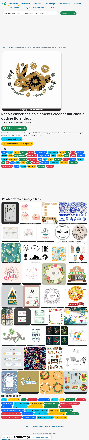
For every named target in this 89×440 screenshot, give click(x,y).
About (54, 427)
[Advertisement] (44, 32)
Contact (61, 427)
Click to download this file (14, 128)
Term (41, 427)
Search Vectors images (12, 13)
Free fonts (38, 3)
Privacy (47, 427)
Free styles (26, 8)
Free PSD (50, 8)
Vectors (11, 48)
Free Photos (25, 3)
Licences (34, 427)
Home (4, 48)
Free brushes (14, 8)
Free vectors (13, 3)
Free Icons (77, 3)
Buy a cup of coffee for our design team (17, 144)
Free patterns (38, 8)
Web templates (64, 3)
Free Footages (50, 3)
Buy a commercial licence (11, 139)
